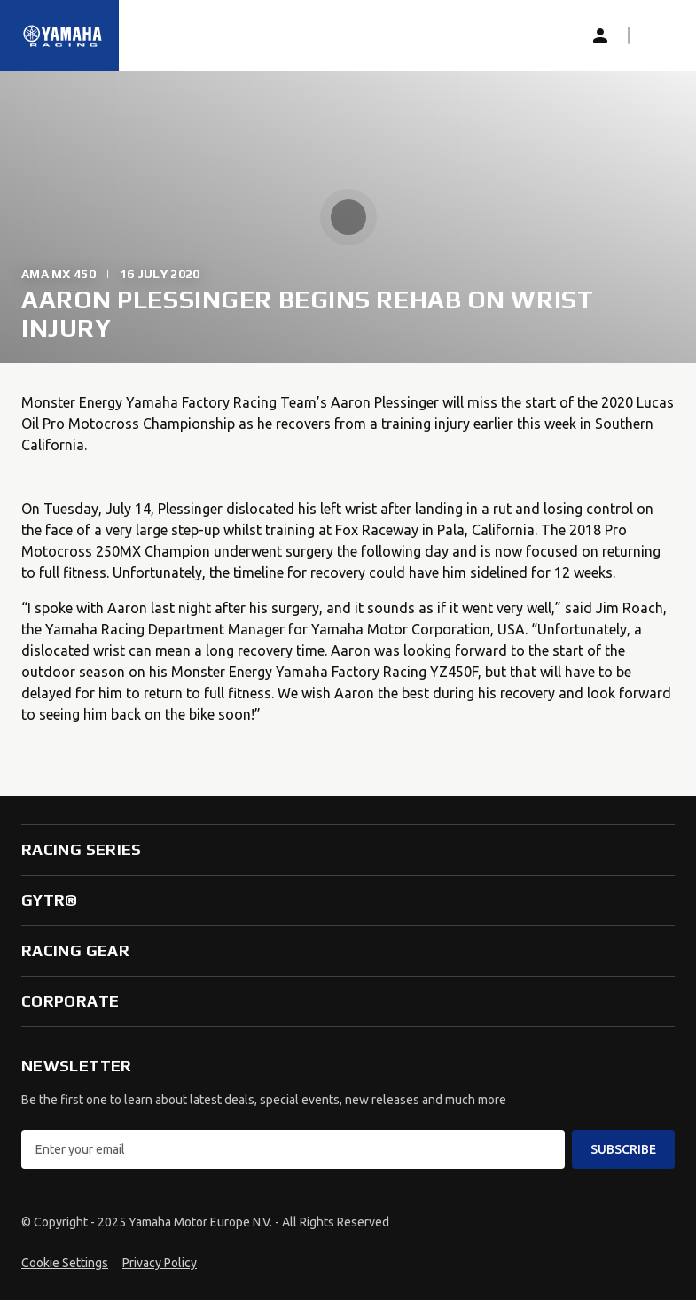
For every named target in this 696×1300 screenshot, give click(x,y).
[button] (657, 35)
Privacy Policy (159, 1263)
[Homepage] (63, 35)
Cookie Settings (64, 1263)
